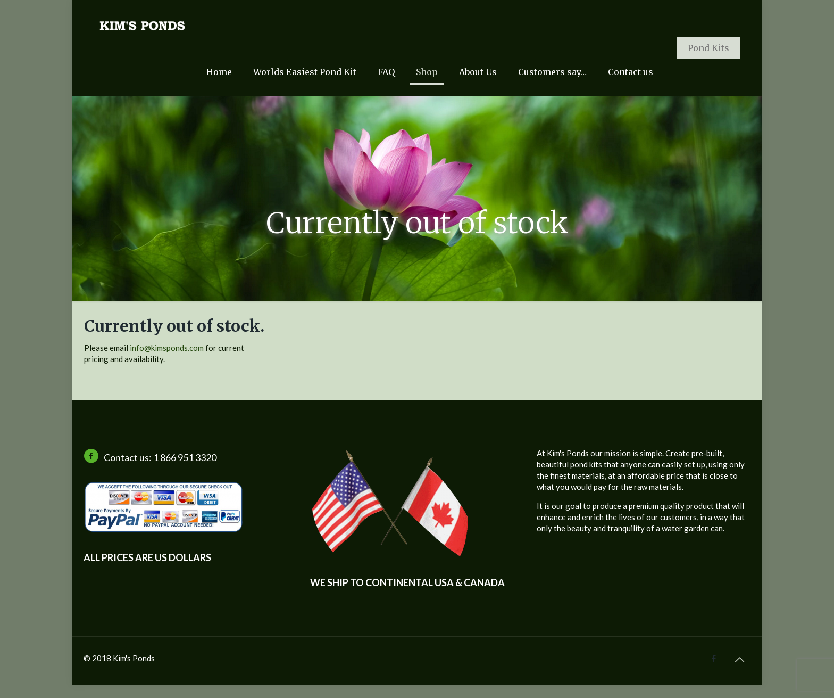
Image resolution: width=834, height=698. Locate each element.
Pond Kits (708, 48)
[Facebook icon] (714, 658)
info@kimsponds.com (167, 347)
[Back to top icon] (739, 659)
